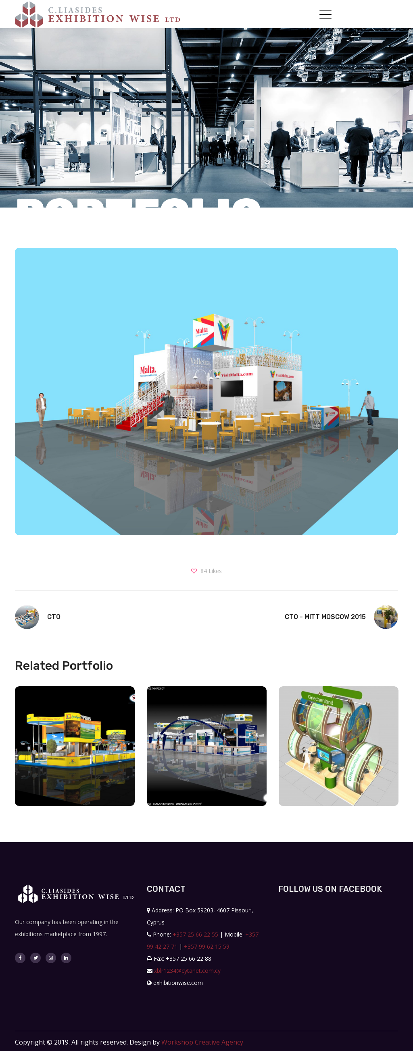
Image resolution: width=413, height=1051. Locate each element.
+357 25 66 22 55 (195, 934)
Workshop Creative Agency (202, 1042)
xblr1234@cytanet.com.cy (187, 970)
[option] (75, 752)
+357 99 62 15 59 (206, 946)
